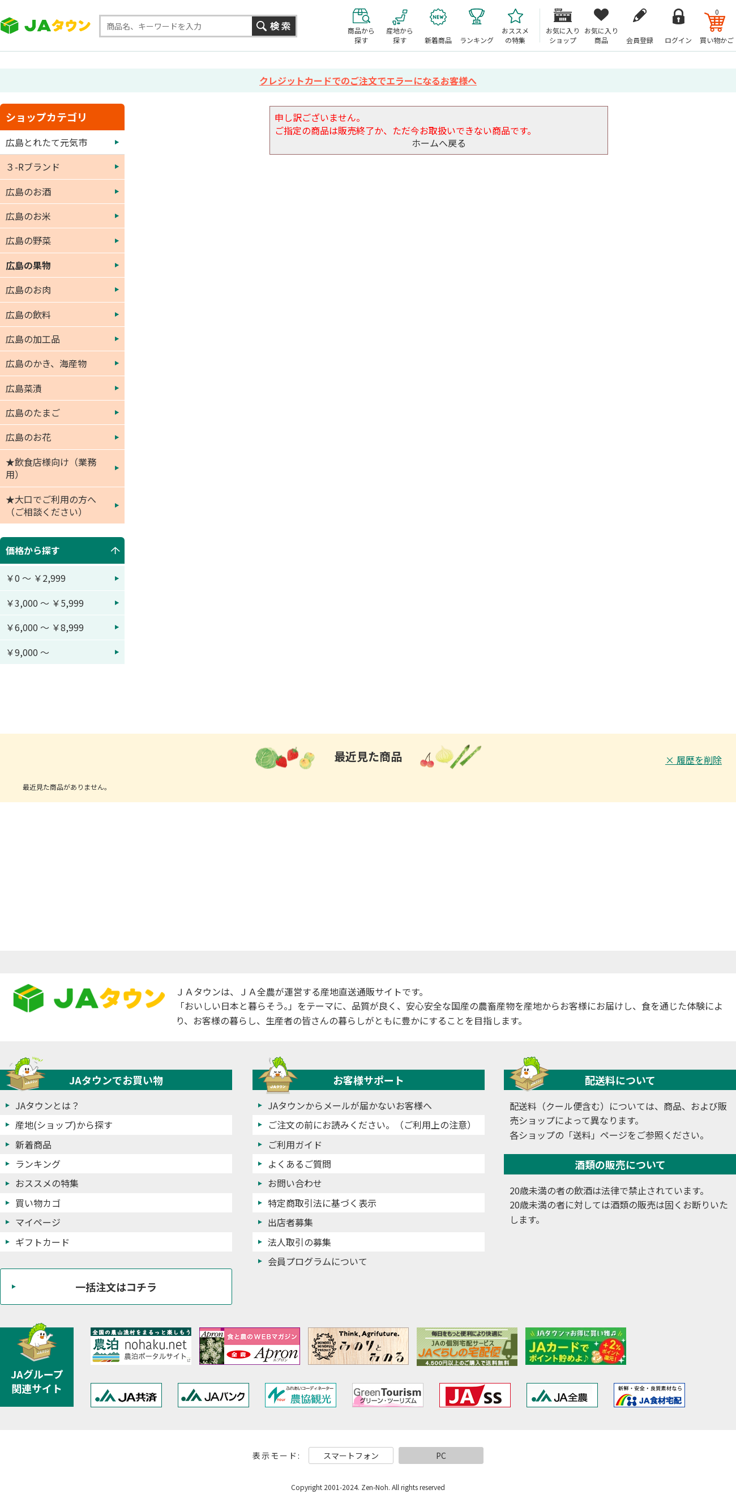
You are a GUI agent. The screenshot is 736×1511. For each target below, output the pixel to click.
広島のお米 (28, 216)
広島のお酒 (28, 191)
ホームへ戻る (439, 143)
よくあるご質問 (299, 1164)
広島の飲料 (28, 314)
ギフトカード (42, 1242)
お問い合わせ (295, 1183)
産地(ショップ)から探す (64, 1124)
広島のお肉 (28, 289)
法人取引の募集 (299, 1242)
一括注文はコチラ (116, 1286)
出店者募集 (290, 1222)
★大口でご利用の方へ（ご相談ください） (51, 505)
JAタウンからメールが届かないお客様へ (350, 1105)
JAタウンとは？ (47, 1105)
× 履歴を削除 (693, 760)
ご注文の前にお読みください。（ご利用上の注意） (372, 1124)
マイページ (38, 1222)
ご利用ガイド (295, 1144)
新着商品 (33, 1144)
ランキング (38, 1164)
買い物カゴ (38, 1203)
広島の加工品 (33, 339)
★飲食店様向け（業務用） (51, 468)
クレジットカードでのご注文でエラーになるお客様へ (368, 80)
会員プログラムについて (317, 1261)
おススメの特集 (47, 1183)
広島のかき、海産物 (46, 363)
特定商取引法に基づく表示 (322, 1203)
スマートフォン (351, 1455)
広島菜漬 (24, 388)
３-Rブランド (33, 166)
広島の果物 (28, 265)
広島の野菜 (28, 240)
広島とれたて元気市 (46, 142)
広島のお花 (28, 437)
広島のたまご (33, 412)
